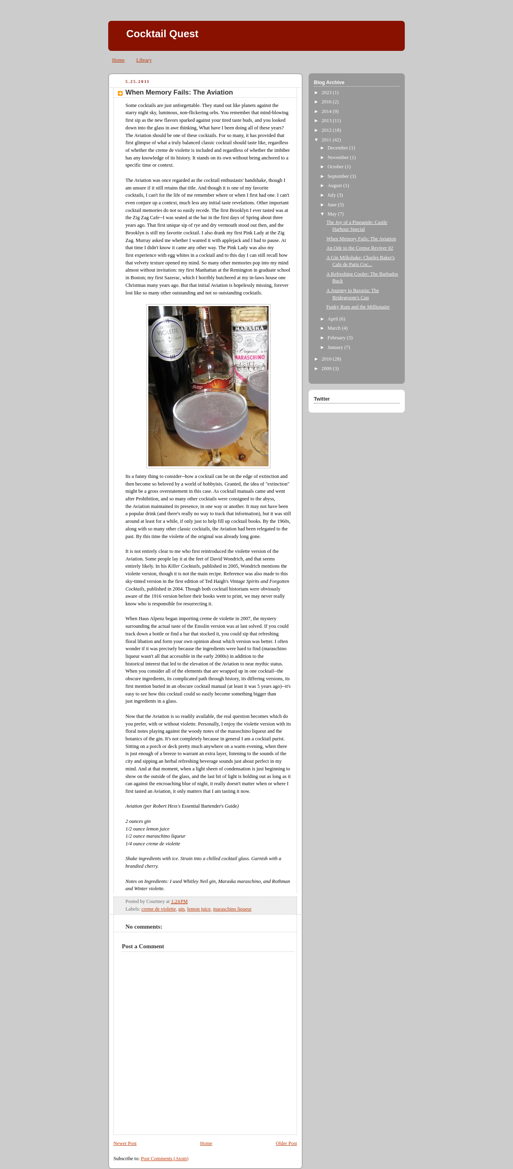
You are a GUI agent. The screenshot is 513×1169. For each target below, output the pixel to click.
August (335, 185)
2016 (327, 102)
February (337, 338)
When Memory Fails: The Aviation (179, 92)
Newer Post (125, 1143)
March (334, 328)
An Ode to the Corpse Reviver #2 (359, 248)
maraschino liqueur (232, 909)
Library (144, 60)
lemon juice (199, 909)
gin (181, 909)
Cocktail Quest (162, 33)
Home (118, 60)
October (336, 166)
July (332, 195)
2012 (327, 130)
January (335, 347)
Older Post (286, 1143)
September (338, 176)
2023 (327, 92)
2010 (327, 359)
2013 (327, 120)
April (333, 319)
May (332, 214)
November (338, 157)
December (338, 148)
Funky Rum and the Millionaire (358, 307)
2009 (327, 368)
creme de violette (158, 909)
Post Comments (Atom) (164, 1158)
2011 (327, 140)
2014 (327, 111)
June (332, 205)
